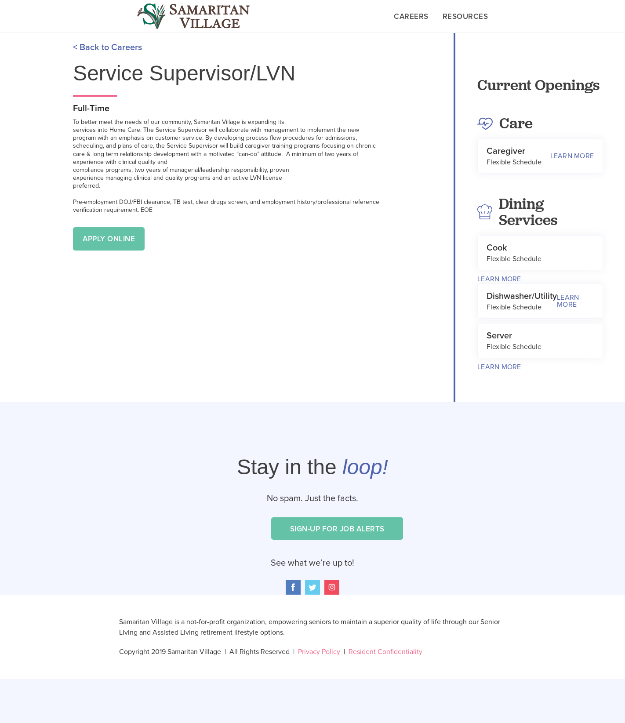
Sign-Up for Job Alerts (337, 529)
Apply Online (109, 238)
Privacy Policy (323, 651)
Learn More (499, 279)
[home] (193, 16)
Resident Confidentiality (385, 651)
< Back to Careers (107, 47)
